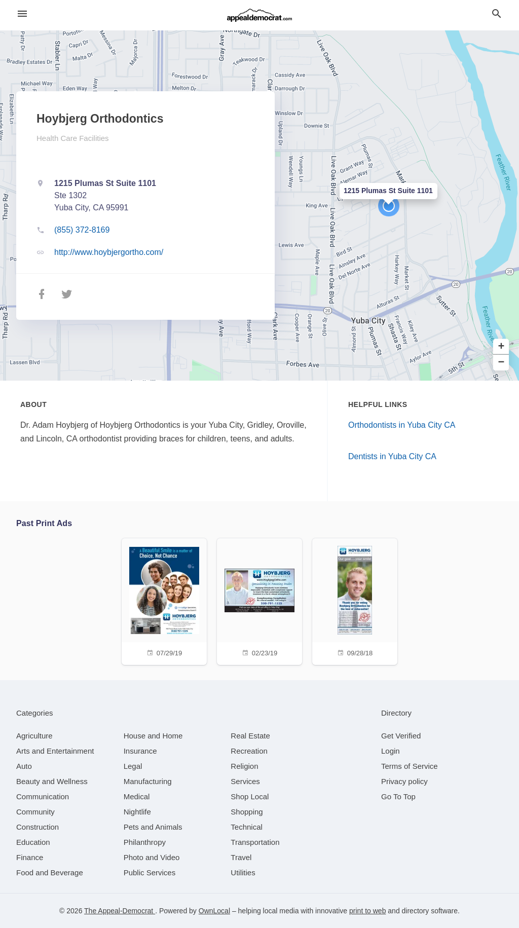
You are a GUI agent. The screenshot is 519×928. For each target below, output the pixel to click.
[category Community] (35, 811)
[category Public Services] (150, 872)
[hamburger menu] (22, 14)
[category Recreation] (249, 751)
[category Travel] (241, 857)
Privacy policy (404, 781)
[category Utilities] (243, 872)
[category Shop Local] (250, 796)
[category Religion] (244, 766)
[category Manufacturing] (148, 781)
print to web (367, 911)
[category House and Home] (153, 735)
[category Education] (33, 842)
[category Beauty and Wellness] (52, 781)
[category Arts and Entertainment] (55, 751)
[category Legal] (133, 766)
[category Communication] (42, 796)
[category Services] (245, 781)
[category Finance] (29, 857)
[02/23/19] (259, 600)
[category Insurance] (140, 751)
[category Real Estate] (250, 735)
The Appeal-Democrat (119, 911)
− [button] (501, 362)
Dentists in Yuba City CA (392, 456)
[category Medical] (137, 796)
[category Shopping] (247, 811)
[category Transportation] (255, 842)
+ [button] (501, 347)
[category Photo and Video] (152, 857)
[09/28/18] (354, 600)
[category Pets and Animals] (153, 827)
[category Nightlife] (137, 811)
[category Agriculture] (34, 735)
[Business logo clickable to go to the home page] (259, 15)
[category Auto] (24, 766)
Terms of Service (409, 766)
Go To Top (398, 796)
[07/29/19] (164, 600)
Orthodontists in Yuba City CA (401, 425)
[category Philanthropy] (145, 842)
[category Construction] (37, 827)
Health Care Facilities (72, 138)
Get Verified (401, 735)
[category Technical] (247, 827)
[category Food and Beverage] (49, 872)
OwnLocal (214, 911)
